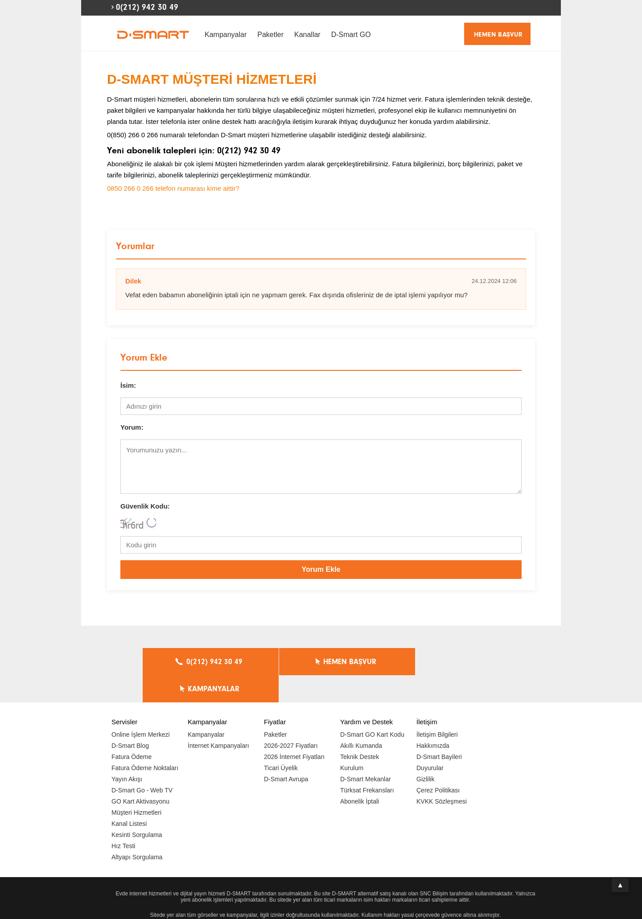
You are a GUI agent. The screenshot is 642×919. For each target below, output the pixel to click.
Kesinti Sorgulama (136, 807)
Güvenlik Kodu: (145, 506)
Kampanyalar (226, 34)
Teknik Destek (359, 729)
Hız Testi (123, 818)
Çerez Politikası (438, 763)
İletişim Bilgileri (437, 707)
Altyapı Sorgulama (136, 829)
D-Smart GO (351, 34)
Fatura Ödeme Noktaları (144, 740)
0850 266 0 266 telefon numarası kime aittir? (173, 188)
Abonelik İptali (359, 774)
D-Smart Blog (130, 718)
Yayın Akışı (126, 751)
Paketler (270, 34)
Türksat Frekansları (367, 763)
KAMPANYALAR (442, 661)
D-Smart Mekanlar (365, 751)
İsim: (128, 385)
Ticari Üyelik (281, 740)
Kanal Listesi (129, 796)
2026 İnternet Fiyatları (294, 729)
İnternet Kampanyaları (218, 718)
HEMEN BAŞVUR (498, 34)
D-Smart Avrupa (286, 751)
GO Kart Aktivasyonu (140, 774)
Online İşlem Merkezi (140, 707)
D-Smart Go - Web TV (142, 763)
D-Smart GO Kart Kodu (372, 707)
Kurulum (351, 740)
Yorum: (131, 427)
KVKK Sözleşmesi (441, 774)
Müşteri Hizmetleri (136, 785)
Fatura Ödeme (131, 729)
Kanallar (307, 34)
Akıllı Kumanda (361, 718)
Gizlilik (425, 751)
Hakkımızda (432, 718)
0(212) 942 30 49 (147, 7)
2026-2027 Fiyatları (291, 718)
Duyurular (430, 740)
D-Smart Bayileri (439, 729)
